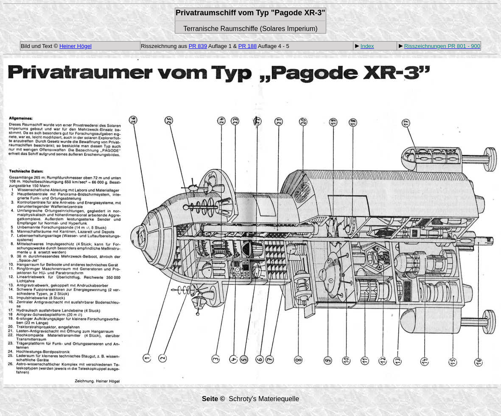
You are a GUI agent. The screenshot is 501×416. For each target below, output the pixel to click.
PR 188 (247, 46)
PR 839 (198, 46)
